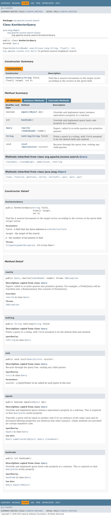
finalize (19, 177)
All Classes (6, 8)
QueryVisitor (29, 147)
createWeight (26, 162)
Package (16, 3)
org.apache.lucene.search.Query (23, 33)
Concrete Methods (58, 100)
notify (42, 177)
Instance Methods (34, 100)
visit (24, 144)
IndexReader (29, 131)
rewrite (25, 128)
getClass (31, 177)
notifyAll (54, 177)
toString (26, 136)
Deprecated (48, 3)
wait (64, 177)
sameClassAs (43, 162)
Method (39, 12)
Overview (5, 3)
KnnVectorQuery (14, 78)
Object (33, 112)
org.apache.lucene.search (26, 20)
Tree (38, 3)
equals (25, 112)
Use (32, 3)
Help (58, 3)
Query (16, 43)
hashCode (26, 120)
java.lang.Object (11, 30)
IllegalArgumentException (20, 245)
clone (9, 177)
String (27, 78)
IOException (71, 278)
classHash (11, 162)
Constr (29, 12)
